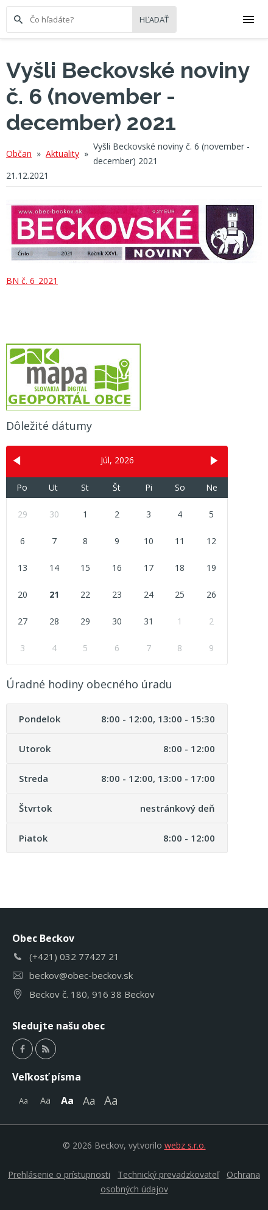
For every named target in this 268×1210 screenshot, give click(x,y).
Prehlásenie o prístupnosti (59, 1174)
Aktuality (62, 153)
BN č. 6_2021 (32, 280)
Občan (19, 153)
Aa (23, 1100)
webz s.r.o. (185, 1145)
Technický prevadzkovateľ (168, 1174)
